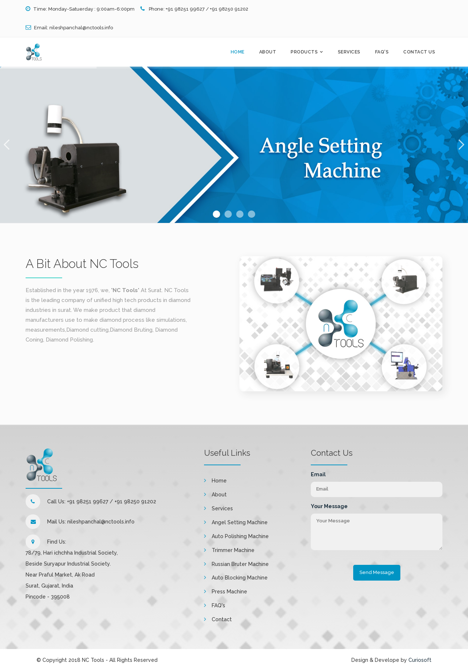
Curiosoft (419, 660)
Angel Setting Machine (240, 522)
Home (238, 52)
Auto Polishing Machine (240, 536)
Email (318, 474)
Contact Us (419, 52)
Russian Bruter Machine (240, 564)
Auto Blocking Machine (240, 578)
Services (349, 52)
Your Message (329, 506)
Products (304, 52)
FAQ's (382, 52)
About (267, 52)
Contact (222, 619)
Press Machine (229, 591)
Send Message (376, 572)
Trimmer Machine (233, 550)
